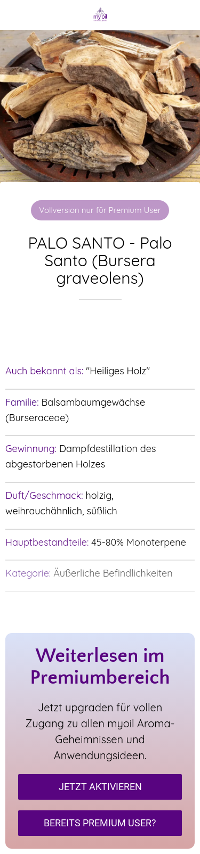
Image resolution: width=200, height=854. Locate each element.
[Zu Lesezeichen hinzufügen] (100, 331)
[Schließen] (15, 15)
